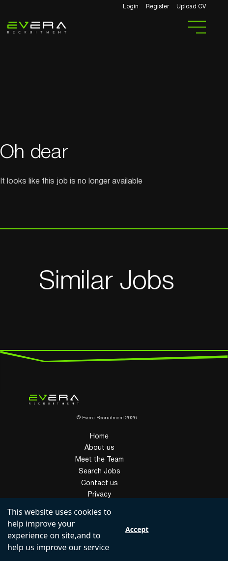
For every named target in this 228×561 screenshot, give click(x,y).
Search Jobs (99, 471)
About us (99, 448)
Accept (136, 529)
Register (157, 6)
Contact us (99, 483)
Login (131, 6)
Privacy (99, 495)
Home (99, 437)
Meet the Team (99, 460)
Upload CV (191, 6)
